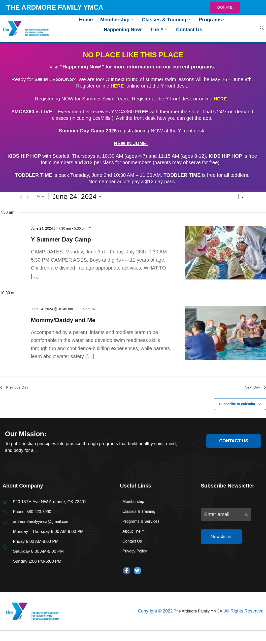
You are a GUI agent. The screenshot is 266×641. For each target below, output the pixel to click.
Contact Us (189, 29)
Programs (213, 19)
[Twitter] (137, 571)
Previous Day (15, 387)
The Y (159, 29)
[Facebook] (126, 571)
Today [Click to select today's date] (41, 196)
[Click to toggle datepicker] (76, 196)
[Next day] (27, 196)
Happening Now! (123, 29)
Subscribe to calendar (237, 404)
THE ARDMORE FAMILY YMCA (58, 7)
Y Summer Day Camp (61, 239)
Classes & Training (166, 19)
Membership (117, 19)
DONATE (225, 7)
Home (86, 19)
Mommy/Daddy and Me (63, 319)
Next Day (255, 387)
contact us (232, 441)
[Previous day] (21, 196)
